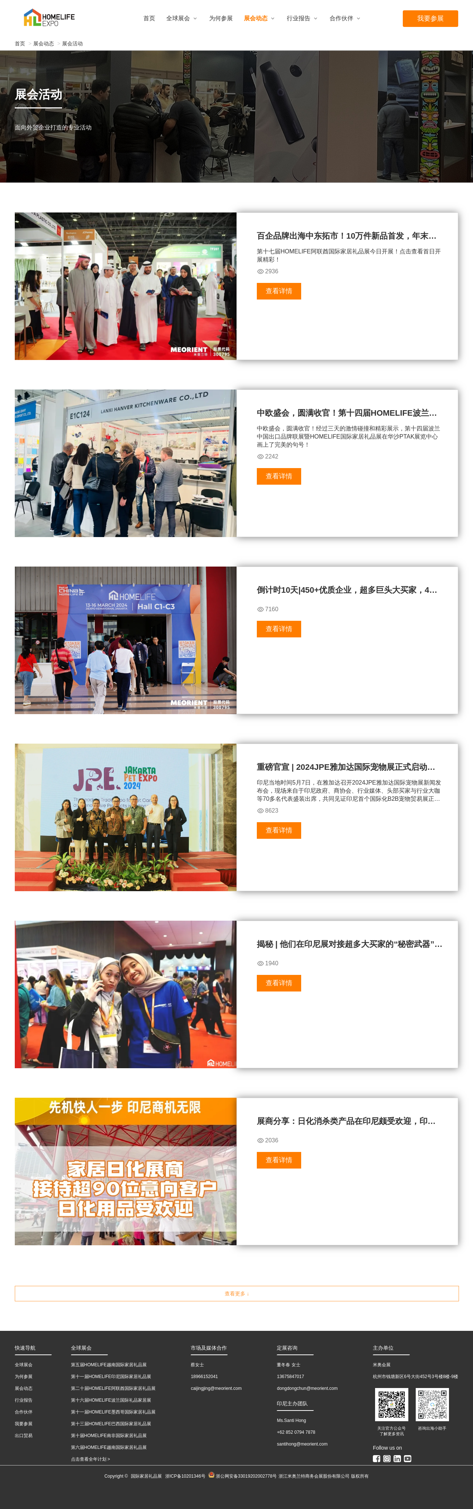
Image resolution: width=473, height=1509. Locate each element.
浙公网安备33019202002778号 (242, 1476)
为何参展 (221, 18)
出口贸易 (24, 1435)
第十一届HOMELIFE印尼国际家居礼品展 (111, 1376)
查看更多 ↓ (237, 1294)
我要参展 (430, 18)
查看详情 (279, 291)
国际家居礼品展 (146, 1476)
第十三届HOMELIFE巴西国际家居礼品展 (111, 1423)
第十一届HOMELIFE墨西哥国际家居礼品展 (113, 1412)
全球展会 (178, 18)
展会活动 (72, 43)
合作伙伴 (341, 18)
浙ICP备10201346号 (185, 1476)
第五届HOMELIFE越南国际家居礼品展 (109, 1364)
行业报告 (298, 18)
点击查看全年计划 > (90, 1459)
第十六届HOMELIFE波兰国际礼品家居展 (111, 1400)
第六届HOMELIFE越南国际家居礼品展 (109, 1447)
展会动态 (256, 18)
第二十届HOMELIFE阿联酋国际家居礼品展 (113, 1388)
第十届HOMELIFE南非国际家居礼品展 (109, 1435)
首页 (149, 18)
